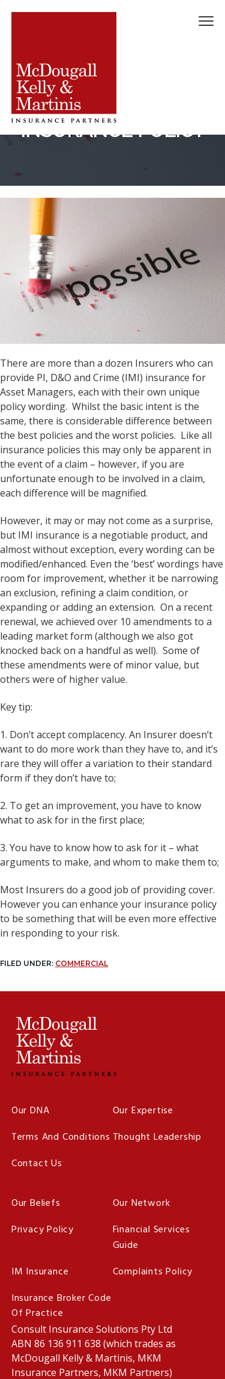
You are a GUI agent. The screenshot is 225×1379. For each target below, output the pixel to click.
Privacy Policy (42, 1230)
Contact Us (36, 1164)
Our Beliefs (36, 1203)
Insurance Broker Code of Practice (61, 1306)
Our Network (141, 1203)
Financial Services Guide (151, 1238)
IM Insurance (40, 1272)
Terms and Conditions (60, 1137)
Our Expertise (143, 1111)
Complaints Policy (153, 1272)
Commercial (81, 963)
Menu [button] (201, 20)
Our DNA (30, 1111)
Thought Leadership (157, 1137)
